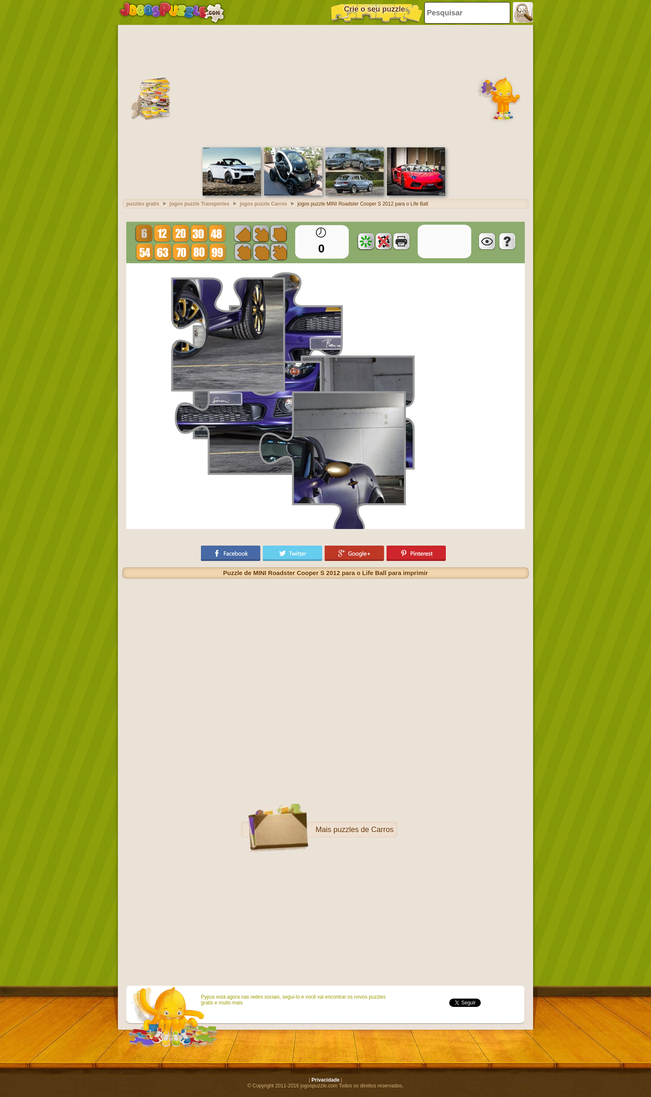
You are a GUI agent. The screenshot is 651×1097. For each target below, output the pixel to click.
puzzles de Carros (363, 829)
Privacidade (325, 1080)
